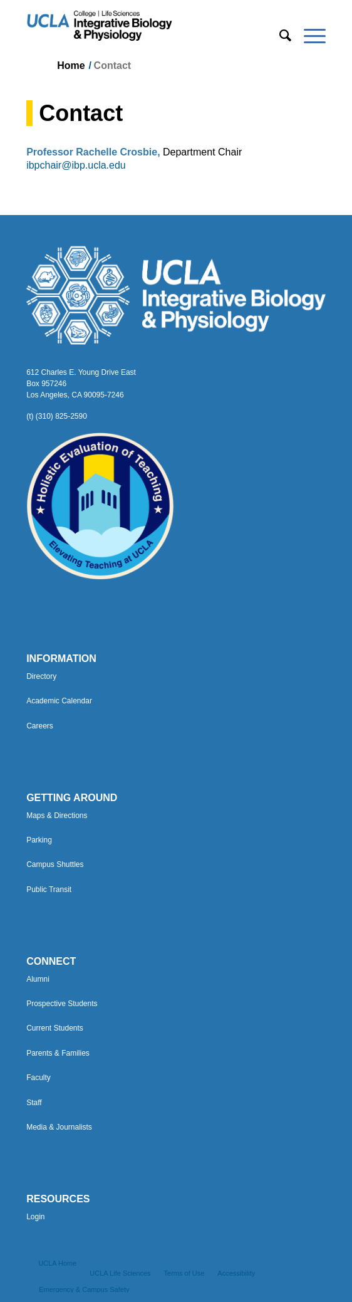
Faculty (38, 1077)
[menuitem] (279, 36)
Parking (39, 840)
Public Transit (48, 889)
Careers (39, 726)
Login (35, 1216)
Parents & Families (58, 1053)
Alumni (37, 979)
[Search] (279, 36)
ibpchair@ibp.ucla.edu (76, 165)
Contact (81, 113)
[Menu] (308, 36)
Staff (33, 1102)
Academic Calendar (59, 700)
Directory (41, 676)
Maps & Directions (56, 815)
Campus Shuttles (54, 864)
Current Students (54, 1028)
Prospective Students (61, 1003)
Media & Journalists (59, 1127)
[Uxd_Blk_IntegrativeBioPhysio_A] (146, 26)
